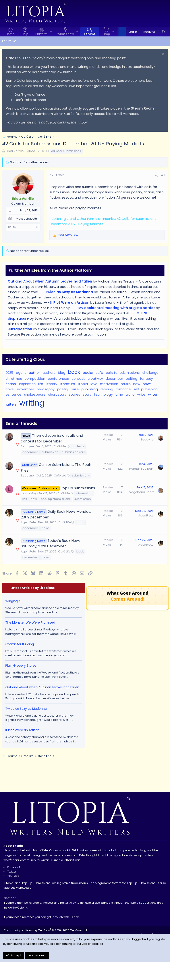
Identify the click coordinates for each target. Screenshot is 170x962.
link (24, 499)
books (88, 372)
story (87, 394)
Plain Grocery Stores (20, 665)
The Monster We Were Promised (30, 622)
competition (35, 378)
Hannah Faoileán (141, 469)
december (114, 378)
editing (131, 378)
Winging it (13, 601)
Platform (41, 34)
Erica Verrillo (15, 151)
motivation (109, 383)
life (40, 383)
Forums (89, 34)
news (147, 383)
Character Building (19, 644)
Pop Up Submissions (77, 488)
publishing (89, 389)
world (130, 394)
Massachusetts (27, 218)
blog (61, 372)
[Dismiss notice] (162, 54)
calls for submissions (66, 151)
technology (103, 394)
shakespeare (35, 394)
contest (78, 378)
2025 (9, 372)
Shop (106, 34)
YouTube (13, 876)
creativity (95, 378)
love (94, 383)
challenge (150, 372)
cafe (99, 372)
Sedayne (27, 446)
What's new (65, 34)
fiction (11, 383)
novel (10, 389)
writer (152, 394)
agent (21, 372)
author (34, 372)
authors (48, 372)
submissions (81, 475)
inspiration (27, 383)
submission (50, 452)
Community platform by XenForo (45, 930)
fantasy (146, 378)
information (84, 493)
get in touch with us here (63, 917)
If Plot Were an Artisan (22, 730)
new (136, 383)
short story (57, 394)
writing (31, 403)
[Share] (157, 175)
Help (25, 34)
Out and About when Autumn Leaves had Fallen (42, 687)
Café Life (60, 446)
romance (123, 389)
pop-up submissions (56, 499)
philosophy (45, 389)
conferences (58, 378)
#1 (163, 175)
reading (106, 389)
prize (75, 389)
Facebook (14, 867)
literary (51, 383)
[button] (51, 32)
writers (11, 404)
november (25, 389)
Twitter (11, 871)
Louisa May (29, 493)
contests (78, 446)
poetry (62, 389)
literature (67, 383)
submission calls (74, 452)
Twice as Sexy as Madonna (26, 708)
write (141, 394)
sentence (13, 394)
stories (74, 394)
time (119, 394)
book (74, 372)
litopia (83, 383)
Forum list (9, 41)
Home (10, 34)
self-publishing (145, 389)
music (126, 383)
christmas (14, 378)
